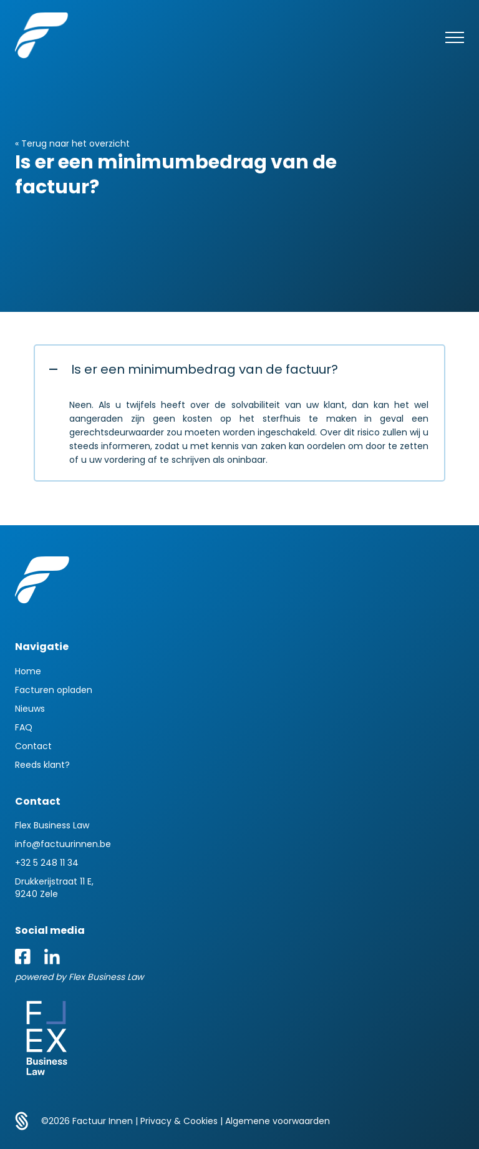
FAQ (23, 727)
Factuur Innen (103, 1121)
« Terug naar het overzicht (72, 143)
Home (28, 671)
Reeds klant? (42, 765)
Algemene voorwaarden (277, 1121)
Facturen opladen (53, 690)
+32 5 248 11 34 (47, 862)
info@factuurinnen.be (63, 844)
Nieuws (30, 708)
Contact (33, 746)
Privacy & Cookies (180, 1121)
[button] (239, 369)
